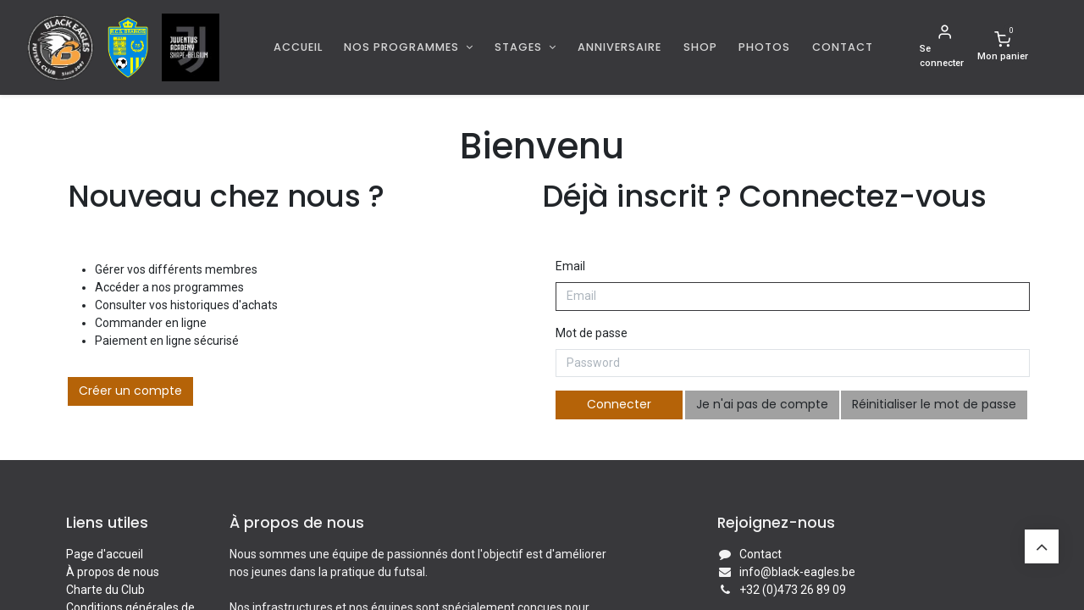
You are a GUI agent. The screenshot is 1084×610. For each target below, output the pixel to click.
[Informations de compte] (945, 47)
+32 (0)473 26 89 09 (792, 589)
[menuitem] (298, 47)
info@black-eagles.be (797, 572)
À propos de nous (112, 572)
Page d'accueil (104, 554)
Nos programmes (403, 47)
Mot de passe (592, 333)
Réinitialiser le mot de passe (934, 404)
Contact (760, 554)
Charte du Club (105, 589)
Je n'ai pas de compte (762, 404)
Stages (520, 47)
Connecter (619, 404)
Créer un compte (130, 390)
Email (570, 266)
